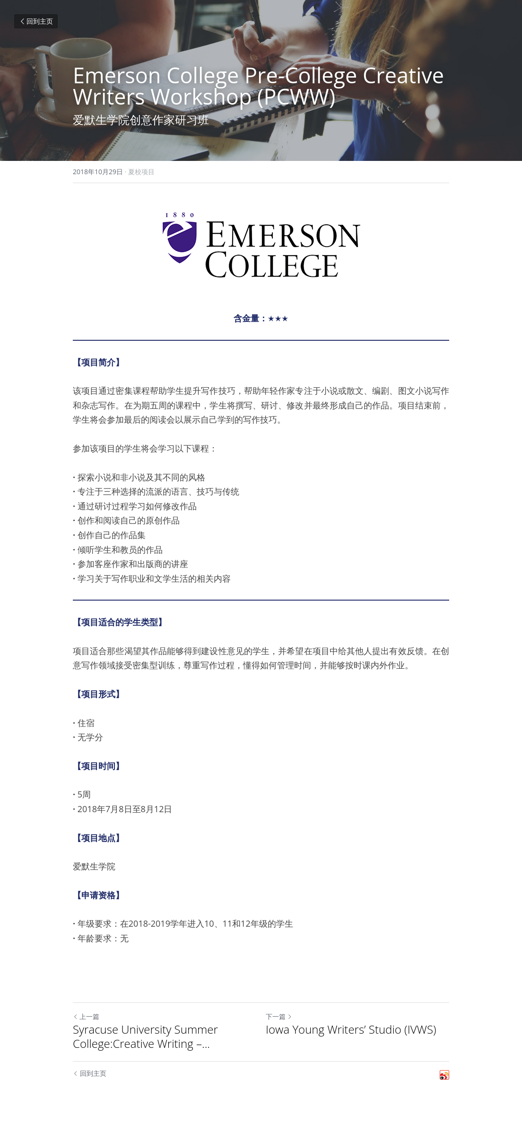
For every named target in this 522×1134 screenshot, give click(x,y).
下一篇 (279, 1016)
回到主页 (36, 21)
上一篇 (86, 1016)
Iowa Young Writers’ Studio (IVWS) (351, 1029)
